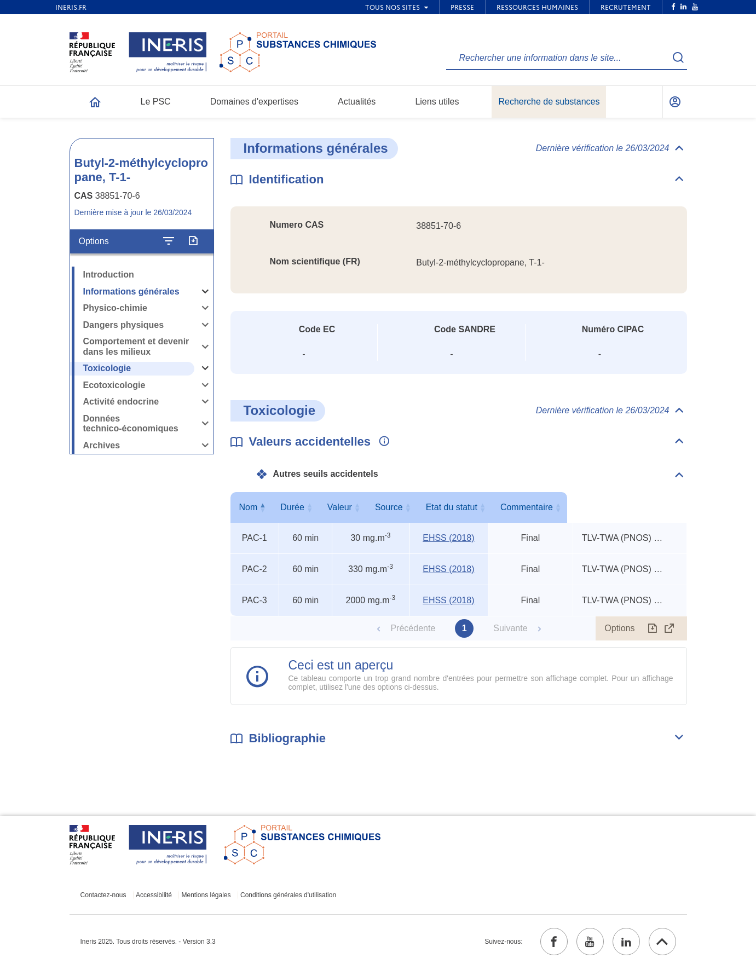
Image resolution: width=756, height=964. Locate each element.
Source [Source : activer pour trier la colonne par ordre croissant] (446, 507)
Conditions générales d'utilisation (288, 895)
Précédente (412, 628)
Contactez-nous (103, 895)
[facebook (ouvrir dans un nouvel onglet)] (554, 941)
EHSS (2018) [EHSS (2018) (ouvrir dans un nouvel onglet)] (449, 537)
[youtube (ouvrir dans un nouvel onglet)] (590, 941)
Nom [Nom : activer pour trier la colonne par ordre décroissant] (252, 507)
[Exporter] (193, 241)
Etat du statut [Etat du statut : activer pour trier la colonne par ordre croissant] (528, 507)
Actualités (357, 101)
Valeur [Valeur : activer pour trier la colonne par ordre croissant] (368, 507)
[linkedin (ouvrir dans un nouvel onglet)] (626, 941)
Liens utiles (437, 101)
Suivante (510, 628)
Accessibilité (154, 895)
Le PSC (156, 101)
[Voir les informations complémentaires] (382, 442)
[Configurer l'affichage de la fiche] (168, 241)
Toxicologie (107, 368)
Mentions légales (205, 895)
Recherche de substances (548, 101)
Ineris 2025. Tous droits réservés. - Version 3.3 (148, 941)
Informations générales (131, 291)
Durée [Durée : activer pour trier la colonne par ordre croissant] (303, 507)
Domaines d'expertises (254, 101)
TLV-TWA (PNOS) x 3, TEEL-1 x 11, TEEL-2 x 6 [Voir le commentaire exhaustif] (623, 537)
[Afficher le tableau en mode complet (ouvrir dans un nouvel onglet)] (669, 628)
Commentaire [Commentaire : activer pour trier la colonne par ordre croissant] (627, 507)
